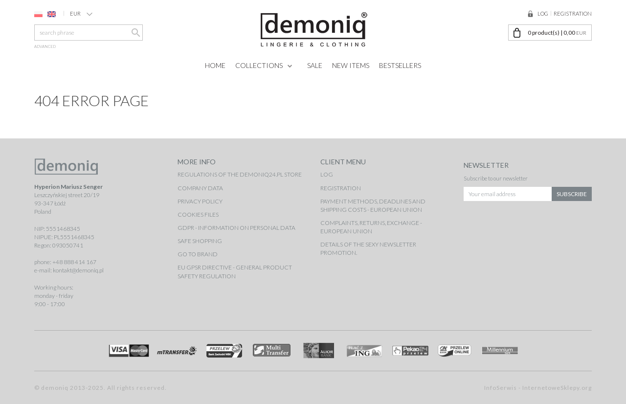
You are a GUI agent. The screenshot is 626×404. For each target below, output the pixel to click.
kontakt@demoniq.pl (78, 270)
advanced (45, 46)
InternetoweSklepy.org (557, 387)
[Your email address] (508, 192)
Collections (259, 65)
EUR (81, 13)
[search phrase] (88, 32)
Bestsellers (400, 65)
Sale (314, 65)
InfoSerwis (500, 387)
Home (215, 65)
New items (350, 65)
